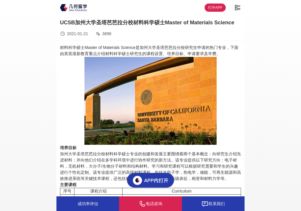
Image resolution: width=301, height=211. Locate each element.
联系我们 (213, 203)
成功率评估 (88, 203)
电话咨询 (150, 203)
